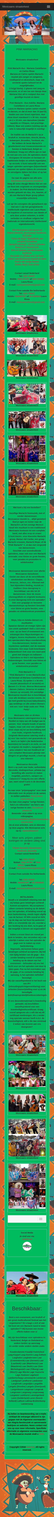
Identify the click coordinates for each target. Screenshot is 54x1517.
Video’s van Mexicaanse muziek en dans (27, 259)
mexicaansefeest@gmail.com (31, 285)
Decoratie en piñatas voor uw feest (27, 256)
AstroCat (30, 1447)
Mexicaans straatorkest (15, 6)
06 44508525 (35, 296)
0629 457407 (23, 279)
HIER (41, 1434)
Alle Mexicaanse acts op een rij (27, 230)
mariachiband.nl (30, 831)
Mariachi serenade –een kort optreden (27, 244)
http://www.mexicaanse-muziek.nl (27, 181)
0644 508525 (38, 279)
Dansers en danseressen (27, 247)
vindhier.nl (27, 1239)
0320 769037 (29, 276)
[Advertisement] (27, 1489)
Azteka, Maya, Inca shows (27, 264)
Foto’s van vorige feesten (27, 262)
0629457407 (20, 296)
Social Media (27, 1233)
